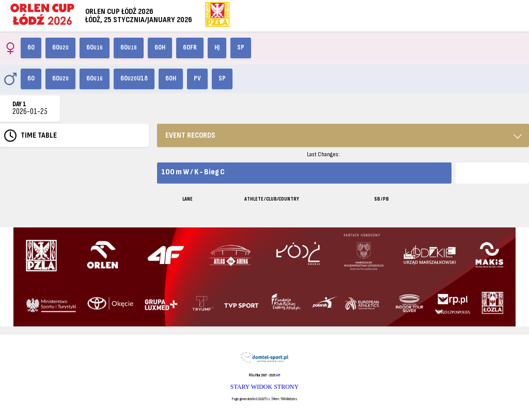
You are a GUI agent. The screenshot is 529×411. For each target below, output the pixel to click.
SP (240, 47)
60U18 (134, 78)
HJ (217, 47)
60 (31, 47)
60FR (190, 47)
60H (159, 47)
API (278, 375)
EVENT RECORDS (190, 135)
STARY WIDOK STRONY (264, 386)
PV (197, 78)
